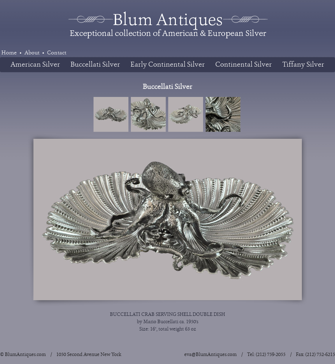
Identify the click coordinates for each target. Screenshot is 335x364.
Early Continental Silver (168, 65)
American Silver (35, 65)
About (31, 53)
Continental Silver (243, 65)
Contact (56, 53)
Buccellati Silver (95, 65)
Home (9, 53)
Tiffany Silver (303, 65)
